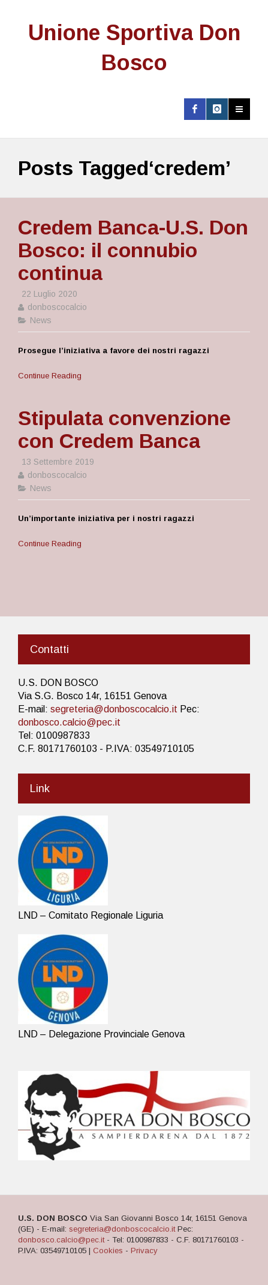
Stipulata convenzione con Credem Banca (124, 429)
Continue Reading (50, 375)
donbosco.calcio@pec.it (69, 722)
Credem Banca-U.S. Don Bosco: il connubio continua (133, 250)
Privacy (144, 1250)
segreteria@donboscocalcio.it (113, 709)
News (41, 320)
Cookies (108, 1250)
